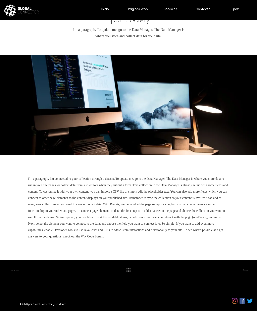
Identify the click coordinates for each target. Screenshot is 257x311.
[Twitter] (250, 301)
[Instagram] (235, 301)
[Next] (235, 270)
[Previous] (22, 270)
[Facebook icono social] (242, 301)
